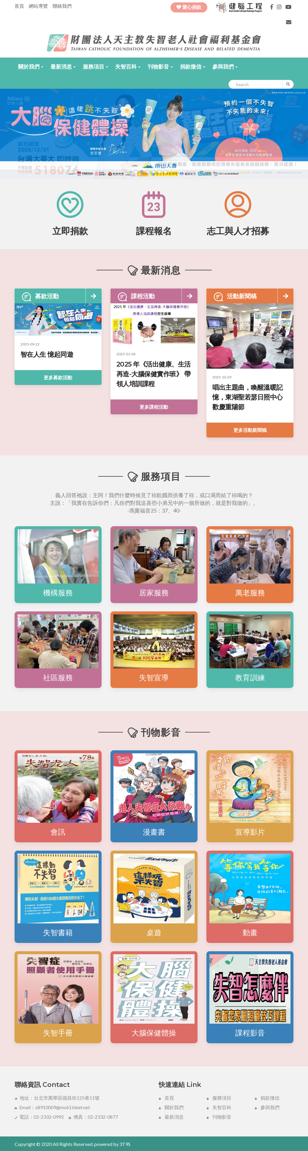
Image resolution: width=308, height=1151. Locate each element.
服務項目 (95, 66)
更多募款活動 (58, 377)
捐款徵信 (192, 66)
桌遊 (153, 932)
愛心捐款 (188, 7)
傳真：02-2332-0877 (93, 1117)
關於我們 (30, 66)
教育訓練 (250, 677)
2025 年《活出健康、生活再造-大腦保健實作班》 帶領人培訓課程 (153, 374)
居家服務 (154, 592)
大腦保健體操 (154, 1032)
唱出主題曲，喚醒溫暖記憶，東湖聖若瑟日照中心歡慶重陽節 (247, 397)
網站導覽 (38, 6)
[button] (31, 66)
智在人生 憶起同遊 (46, 355)
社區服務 (58, 677)
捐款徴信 (267, 1098)
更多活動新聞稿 (250, 430)
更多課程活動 (154, 407)
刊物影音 (160, 66)
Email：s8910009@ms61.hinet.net (52, 1107)
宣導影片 (250, 831)
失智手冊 (58, 1032)
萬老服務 (250, 592)
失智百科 (127, 66)
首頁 (19, 6)
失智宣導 (154, 677)
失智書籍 (58, 932)
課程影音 (250, 1032)
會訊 (57, 831)
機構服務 (58, 592)
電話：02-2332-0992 (39, 1117)
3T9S (124, 1144)
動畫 (250, 932)
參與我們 (225, 66)
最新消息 (63, 66)
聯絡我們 (62, 6)
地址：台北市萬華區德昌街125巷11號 (57, 1098)
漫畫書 (154, 831)
